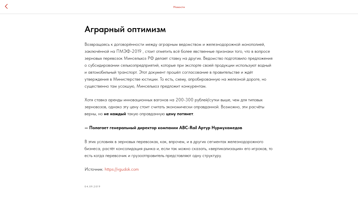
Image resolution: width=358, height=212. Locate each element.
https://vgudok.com (122, 169)
